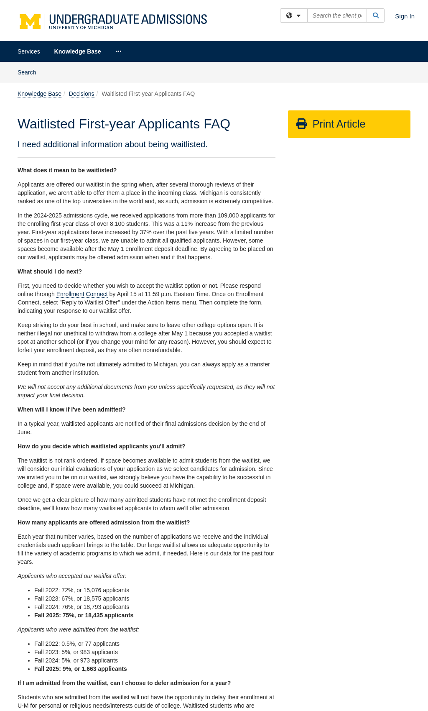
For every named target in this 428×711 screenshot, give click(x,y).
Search (30, 72)
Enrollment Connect (82, 294)
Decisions (81, 93)
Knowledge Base (77, 51)
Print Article (330, 124)
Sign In (405, 16)
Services (29, 51)
